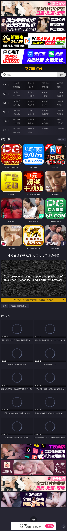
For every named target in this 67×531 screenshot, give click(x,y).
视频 (4, 94)
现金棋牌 (45, 87)
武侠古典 (60, 119)
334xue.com (33, 69)
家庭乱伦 (31, 119)
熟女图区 (45, 114)
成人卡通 (45, 101)
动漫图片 (60, 110)
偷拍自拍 (31, 101)
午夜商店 (31, 128)
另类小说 (31, 123)
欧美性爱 (60, 101)
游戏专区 (60, 83)
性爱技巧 (60, 123)
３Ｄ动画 (60, 92)
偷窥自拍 (16, 110)
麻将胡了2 (16, 87)
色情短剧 (31, 132)
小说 (4, 121)
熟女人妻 (16, 96)
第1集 (5, 306)
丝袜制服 (31, 96)
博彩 (4, 85)
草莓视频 (45, 128)
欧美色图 (45, 110)
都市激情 (16, 119)
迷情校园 (16, 123)
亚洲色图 (31, 110)
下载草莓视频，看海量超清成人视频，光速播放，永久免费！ (38, 300)
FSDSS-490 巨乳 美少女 (19, 306)
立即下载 (49, 526)
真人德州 (31, 83)
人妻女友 (45, 119)
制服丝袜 (16, 105)
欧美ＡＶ (45, 92)
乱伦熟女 (45, 105)
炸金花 (31, 87)
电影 (4, 103)
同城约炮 (16, 128)
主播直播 (45, 96)
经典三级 (31, 105)
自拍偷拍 (31, 92)
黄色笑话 (45, 123)
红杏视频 (16, 132)
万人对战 (45, 83)
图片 (4, 112)
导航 (4, 130)
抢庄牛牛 (60, 87)
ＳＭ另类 (60, 96)
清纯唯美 (31, 114)
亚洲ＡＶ (16, 92)
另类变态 (60, 105)
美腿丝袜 (16, 114)
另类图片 (60, 114)
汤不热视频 (60, 128)
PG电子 (16, 83)
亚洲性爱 (16, 101)
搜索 (61, 75)
